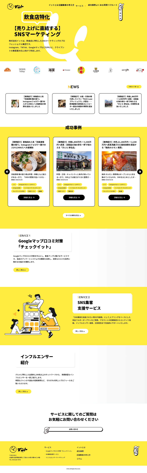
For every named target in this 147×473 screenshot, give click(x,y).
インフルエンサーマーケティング (55, 459)
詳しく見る (21, 271)
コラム (79, 460)
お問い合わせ (126, 5)
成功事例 (79, 5)
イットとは (36, 5)
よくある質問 (91, 5)
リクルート (104, 5)
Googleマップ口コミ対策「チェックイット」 (59, 452)
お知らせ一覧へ (130, 86)
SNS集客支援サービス (52, 455)
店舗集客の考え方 (51, 5)
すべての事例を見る (72, 215)
